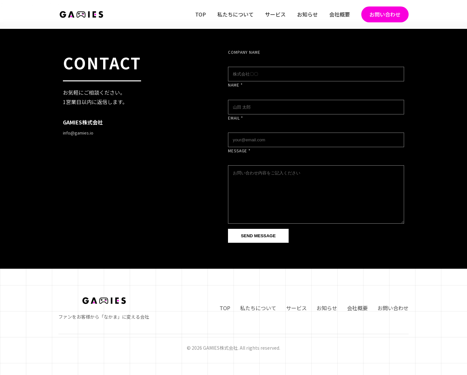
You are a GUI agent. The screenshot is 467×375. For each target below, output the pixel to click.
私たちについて (235, 14)
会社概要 (339, 14)
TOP (200, 14)
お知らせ (307, 14)
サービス (275, 14)
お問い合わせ (385, 14)
